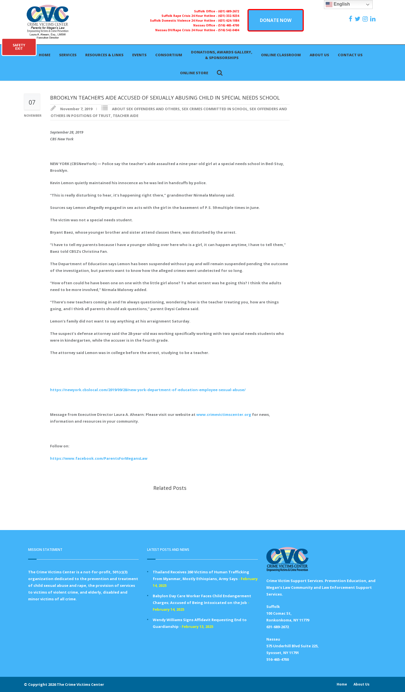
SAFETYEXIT (19, 47)
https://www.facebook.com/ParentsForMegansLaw (98, 458)
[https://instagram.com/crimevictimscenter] (366, 19)
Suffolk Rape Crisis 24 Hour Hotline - (189, 16)
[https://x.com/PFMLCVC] (358, 19)
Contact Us (350, 54)
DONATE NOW (275, 20)
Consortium (168, 54)
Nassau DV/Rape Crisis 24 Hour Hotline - (186, 30)
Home (44, 54)
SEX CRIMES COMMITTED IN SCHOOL (215, 108)
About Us (319, 54)
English (338, 4)
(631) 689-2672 (228, 11)
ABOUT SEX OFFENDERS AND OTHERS (146, 108)
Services (67, 54)
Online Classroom (281, 54)
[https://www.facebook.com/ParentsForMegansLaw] (351, 19)
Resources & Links (104, 54)
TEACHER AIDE (125, 115)
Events (139, 54)
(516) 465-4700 (228, 25)
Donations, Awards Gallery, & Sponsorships (221, 54)
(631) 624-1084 (228, 20)
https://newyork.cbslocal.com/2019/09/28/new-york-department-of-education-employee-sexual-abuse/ (148, 389)
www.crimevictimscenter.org (223, 414)
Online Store (194, 72)
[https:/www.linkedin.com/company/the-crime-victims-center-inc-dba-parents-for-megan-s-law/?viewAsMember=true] (373, 19)
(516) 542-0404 (228, 30)
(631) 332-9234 (228, 16)
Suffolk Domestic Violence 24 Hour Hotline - (184, 20)
